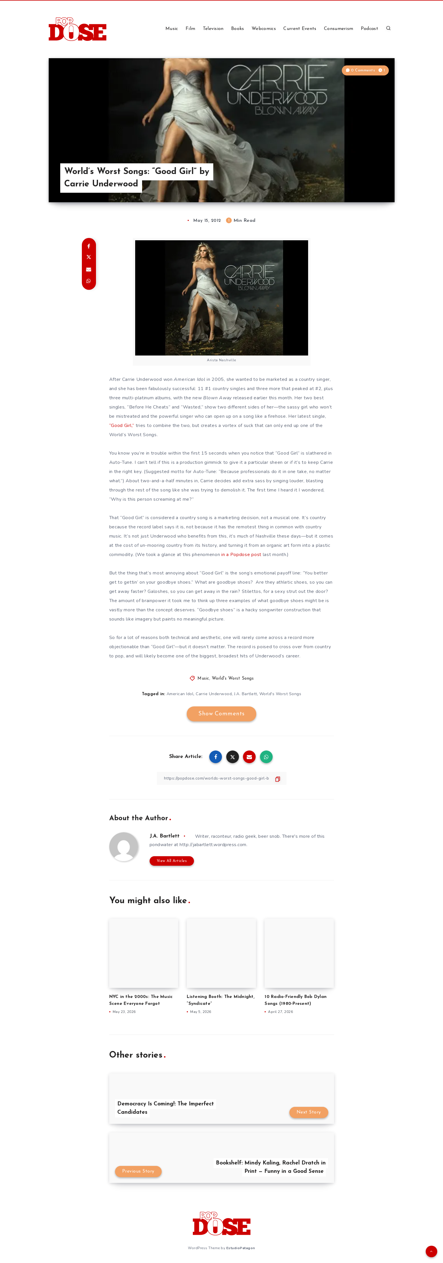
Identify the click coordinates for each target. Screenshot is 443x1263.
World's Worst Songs (233, 678)
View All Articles (172, 861)
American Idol (180, 694)
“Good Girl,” (121, 425)
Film (190, 29)
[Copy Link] (221, 778)
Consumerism (338, 29)
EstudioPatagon (240, 1248)
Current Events (299, 29)
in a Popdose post (241, 554)
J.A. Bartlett (245, 694)
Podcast (369, 29)
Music (171, 29)
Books (237, 29)
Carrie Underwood (214, 694)
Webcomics (264, 29)
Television (213, 29)
